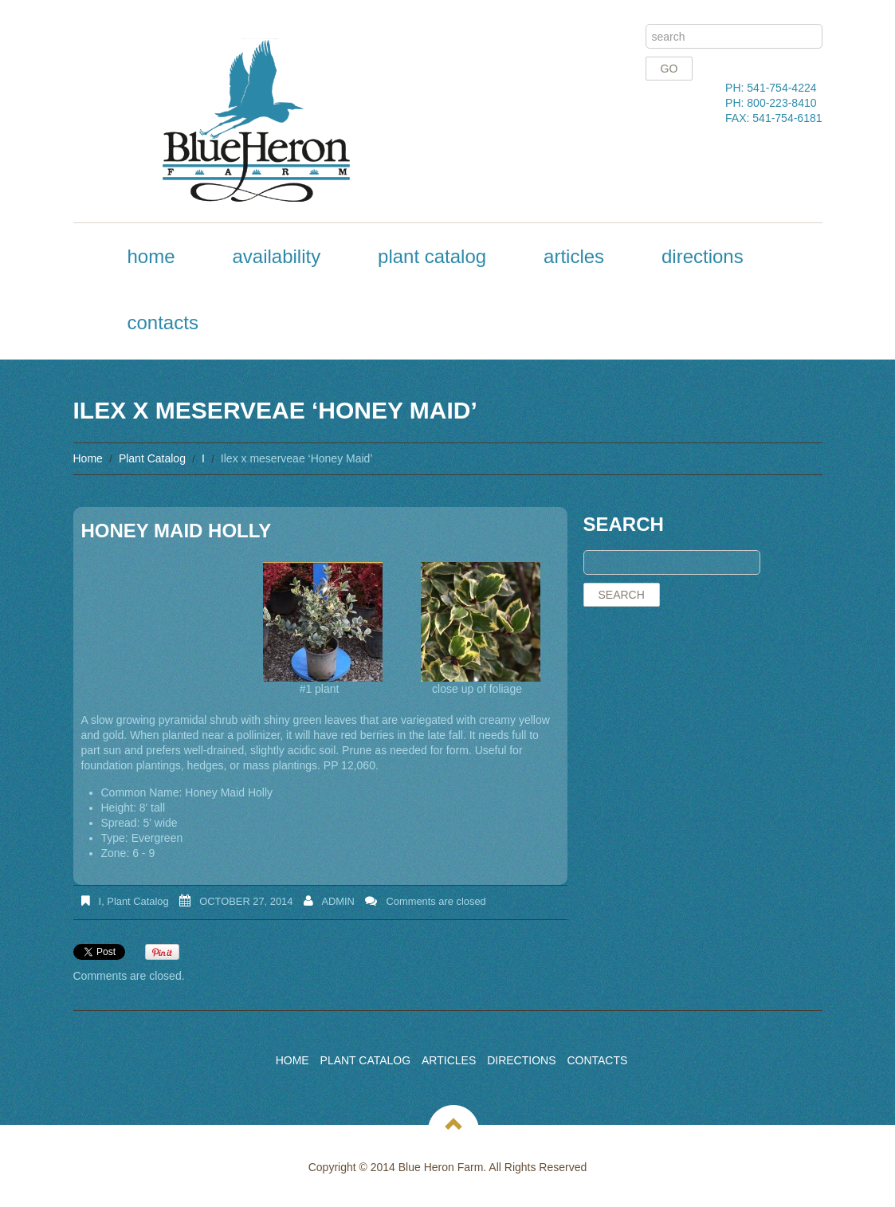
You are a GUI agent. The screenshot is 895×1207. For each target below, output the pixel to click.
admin (338, 901)
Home (151, 256)
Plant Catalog (432, 256)
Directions (702, 256)
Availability (276, 256)
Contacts (163, 322)
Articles (574, 256)
